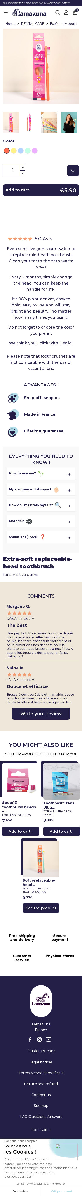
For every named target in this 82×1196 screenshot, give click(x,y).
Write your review (41, 713)
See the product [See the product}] (41, 908)
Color (9, 141)
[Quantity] (14, 170)
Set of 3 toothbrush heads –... (19, 809)
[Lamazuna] (29, 12)
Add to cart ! (20, 831)
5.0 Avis (29, 239)
